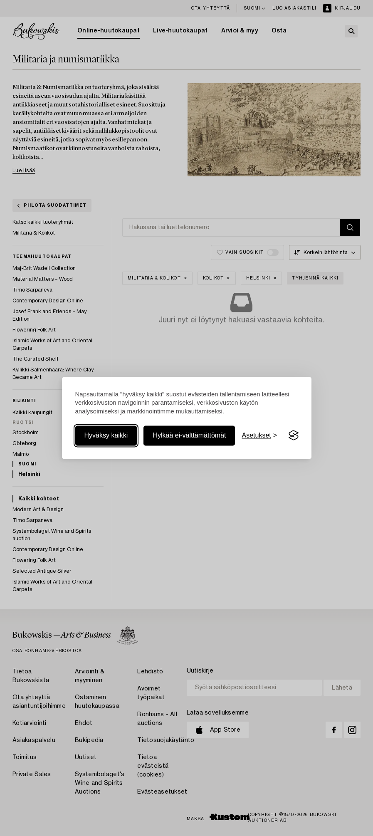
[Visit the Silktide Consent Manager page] (294, 435)
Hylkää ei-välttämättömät (189, 435)
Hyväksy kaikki (106, 435)
